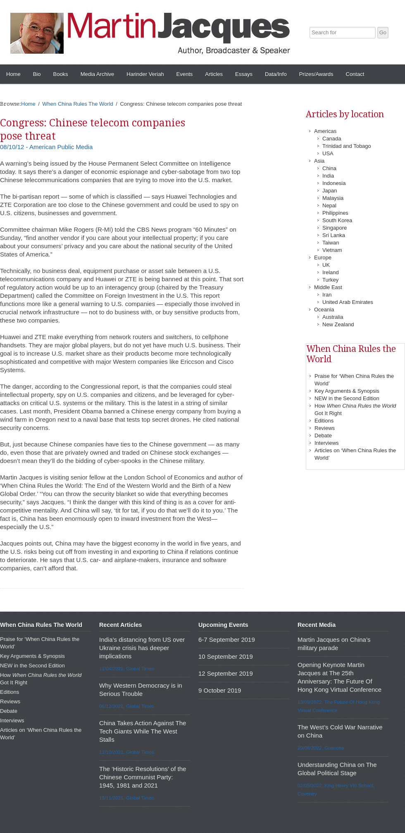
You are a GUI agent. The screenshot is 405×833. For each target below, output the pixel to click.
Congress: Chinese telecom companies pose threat (92, 129)
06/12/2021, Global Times (126, 706)
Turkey (330, 280)
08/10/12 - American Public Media (46, 146)
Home (13, 74)
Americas (325, 131)
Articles (214, 74)
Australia (332, 317)
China (329, 168)
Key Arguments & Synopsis (346, 391)
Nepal (329, 205)
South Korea (337, 220)
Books (60, 74)
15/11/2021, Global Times (126, 797)
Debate (323, 435)
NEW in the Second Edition (346, 398)
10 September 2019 (225, 656)
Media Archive (97, 74)
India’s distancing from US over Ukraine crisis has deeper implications (142, 648)
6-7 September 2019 (226, 639)
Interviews (326, 443)
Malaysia (332, 198)
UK (326, 265)
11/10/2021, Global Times (126, 752)
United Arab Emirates (347, 302)
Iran (326, 295)
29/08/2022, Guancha (321, 747)
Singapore (334, 228)
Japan (329, 190)
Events (184, 74)
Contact (355, 74)
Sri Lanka (333, 235)
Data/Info (276, 74)
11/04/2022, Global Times (126, 668)
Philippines (335, 213)
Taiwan (330, 243)
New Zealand (338, 324)
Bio (37, 74)
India (328, 176)
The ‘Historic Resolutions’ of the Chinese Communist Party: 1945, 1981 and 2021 (142, 777)
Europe (322, 257)
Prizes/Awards (316, 74)
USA (328, 153)
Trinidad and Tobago (346, 146)
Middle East (328, 287)
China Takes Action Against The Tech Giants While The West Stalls (142, 731)
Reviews (324, 428)
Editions (324, 421)
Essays (244, 74)
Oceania (324, 309)
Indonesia (333, 183)
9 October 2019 (219, 690)
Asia (319, 161)
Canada (331, 138)
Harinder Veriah (145, 74)
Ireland (330, 272)
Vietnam (332, 250)
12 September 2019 (225, 673)
